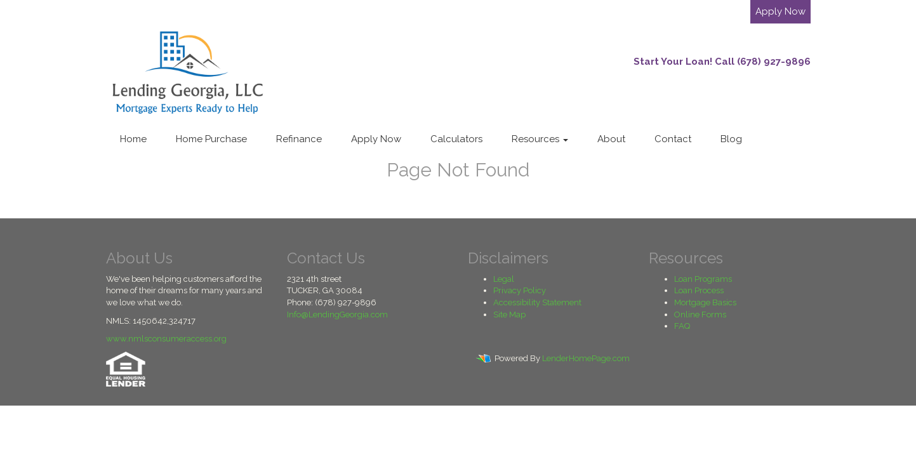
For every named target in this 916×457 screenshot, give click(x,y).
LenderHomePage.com (586, 358)
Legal (503, 279)
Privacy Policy (519, 290)
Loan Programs (703, 279)
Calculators (456, 139)
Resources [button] (540, 139)
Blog (731, 139)
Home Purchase (211, 139)
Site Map (509, 314)
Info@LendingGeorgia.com (337, 314)
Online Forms (700, 314)
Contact (672, 139)
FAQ (682, 326)
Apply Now (780, 11)
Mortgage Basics (705, 302)
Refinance (299, 139)
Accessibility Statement (537, 302)
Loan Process (699, 290)
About (611, 139)
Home (133, 139)
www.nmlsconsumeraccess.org (166, 338)
